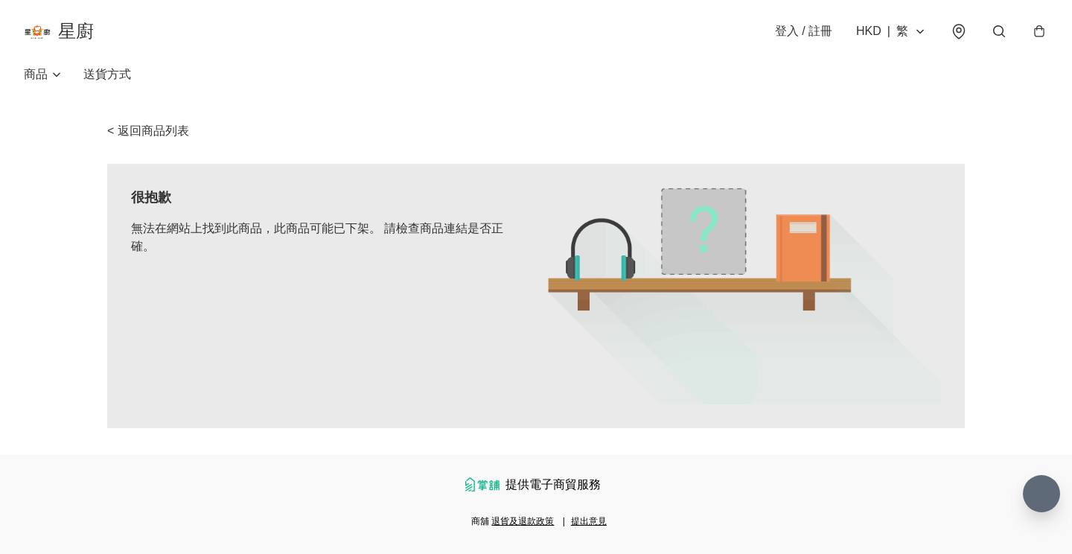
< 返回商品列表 (148, 130)
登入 (803, 31)
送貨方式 (107, 74)
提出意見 (589, 521)
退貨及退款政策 (522, 521)
